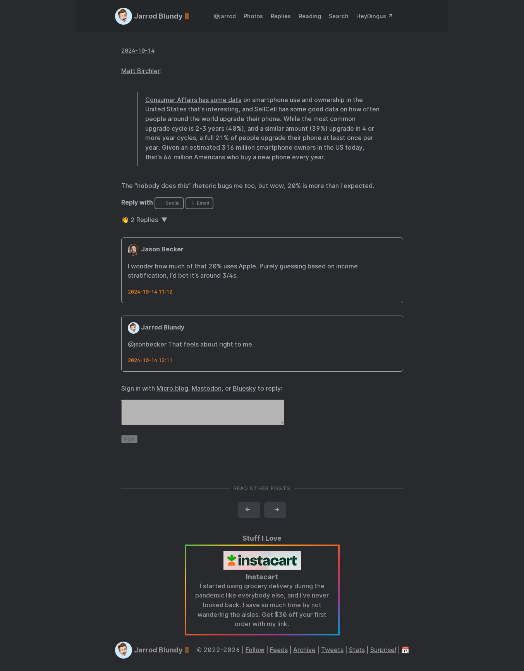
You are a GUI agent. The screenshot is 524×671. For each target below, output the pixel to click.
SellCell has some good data (296, 109)
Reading (310, 16)
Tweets (332, 654)
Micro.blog (172, 388)
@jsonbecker (147, 344)
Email (199, 203)
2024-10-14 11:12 (150, 292)
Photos (253, 16)
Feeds (279, 654)
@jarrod (225, 16)
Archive (304, 654)
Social (169, 203)
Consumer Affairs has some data (193, 100)
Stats (357, 654)
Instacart (262, 581)
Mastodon (207, 388)
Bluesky (244, 388)
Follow (255, 654)
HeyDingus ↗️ (374, 16)
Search (339, 16)
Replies (281, 16)
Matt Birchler (140, 71)
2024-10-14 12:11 (150, 360)
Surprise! (383, 654)
